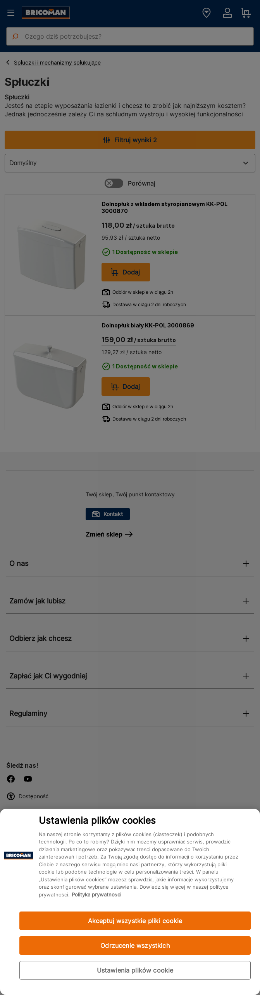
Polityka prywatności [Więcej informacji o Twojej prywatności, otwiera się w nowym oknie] (96, 894)
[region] (130, 902)
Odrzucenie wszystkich (134, 945)
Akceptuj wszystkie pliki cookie (135, 921)
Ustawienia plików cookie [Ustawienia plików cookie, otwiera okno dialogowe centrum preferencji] (135, 970)
